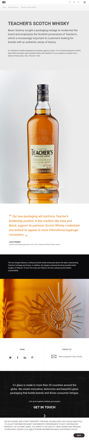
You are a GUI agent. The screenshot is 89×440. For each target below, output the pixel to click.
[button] (85, 2)
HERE (31, 429)
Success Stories (13, 7)
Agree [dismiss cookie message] (79, 435)
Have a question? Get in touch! (66, 356)
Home (4, 7)
